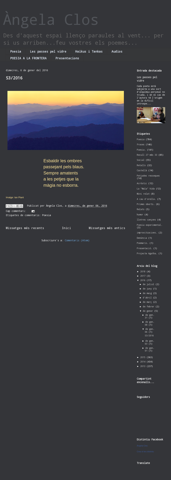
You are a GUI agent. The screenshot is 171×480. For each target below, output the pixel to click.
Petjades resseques (148, 175)
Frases (140, 144)
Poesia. (141, 149)
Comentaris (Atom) (77, 240)
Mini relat (143, 193)
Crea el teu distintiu (145, 451)
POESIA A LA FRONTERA (28, 58)
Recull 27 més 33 (147, 154)
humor (140, 214)
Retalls (141, 165)
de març (148, 301)
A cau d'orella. (146, 198)
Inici (66, 228)
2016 (143, 280)
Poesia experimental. (149, 224)
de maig (148, 293)
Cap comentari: (17, 211)
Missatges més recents (25, 228)
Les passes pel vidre (48, 51)
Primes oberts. (146, 204)
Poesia (15, 51)
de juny (148, 288)
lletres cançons (146, 219)
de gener (148, 310)
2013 (143, 366)
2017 (143, 275)
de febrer (149, 306)
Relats (140, 209)
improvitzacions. (147, 232)
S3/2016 (14, 77)
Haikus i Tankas (89, 51)
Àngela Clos (51, 19)
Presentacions (67, 58)
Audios (117, 51)
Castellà (142, 170)
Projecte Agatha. (147, 253)
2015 (143, 357)
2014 (143, 361)
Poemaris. (142, 242)
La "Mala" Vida (146, 188)
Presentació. (144, 248)
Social (140, 159)
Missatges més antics (107, 228)
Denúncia (142, 237)
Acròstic (142, 183)
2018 (143, 271)
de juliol (149, 284)
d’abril (148, 297)
